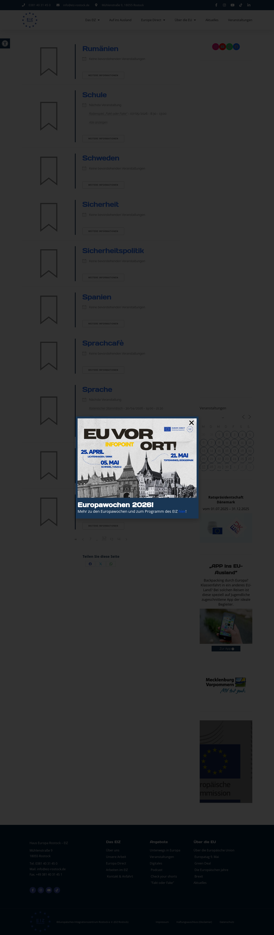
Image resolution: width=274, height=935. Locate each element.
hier (182, 511)
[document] (137, 467)
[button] (191, 423)
